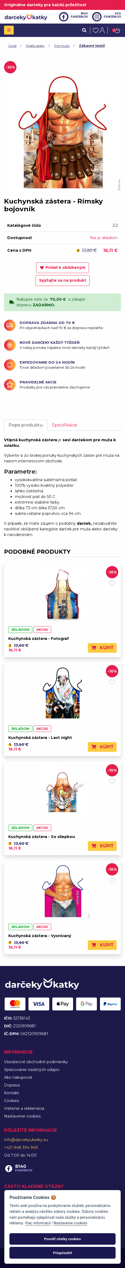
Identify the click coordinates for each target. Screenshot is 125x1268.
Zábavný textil (92, 46)
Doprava (12, 1085)
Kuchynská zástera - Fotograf (38, 638)
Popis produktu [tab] (26, 425)
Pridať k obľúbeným (62, 267)
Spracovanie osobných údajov (32, 1069)
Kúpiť (102, 647)
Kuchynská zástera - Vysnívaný (39, 935)
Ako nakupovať (18, 1077)
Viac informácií (38, 1223)
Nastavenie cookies (22, 1116)
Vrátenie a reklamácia (24, 1108)
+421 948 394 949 (21, 1147)
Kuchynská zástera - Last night (40, 737)
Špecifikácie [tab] (64, 425)
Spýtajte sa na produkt (62, 280)
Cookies (11, 1100)
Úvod (12, 46)
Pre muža (62, 46)
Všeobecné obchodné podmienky (36, 1061)
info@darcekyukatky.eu (26, 1139)
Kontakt (11, 1092)
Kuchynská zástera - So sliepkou (41, 836)
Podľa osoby (35, 46)
